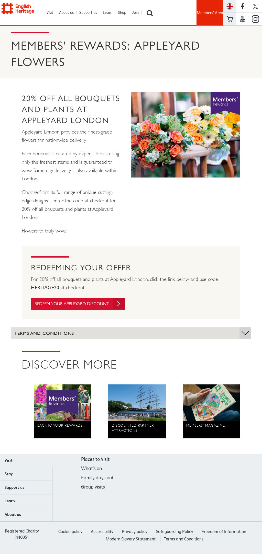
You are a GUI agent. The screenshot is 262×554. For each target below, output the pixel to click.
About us (69, 13)
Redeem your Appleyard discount (83, 303)
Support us (91, 13)
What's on (91, 469)
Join (138, 13)
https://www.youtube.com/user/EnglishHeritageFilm (242, 19)
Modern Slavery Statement (131, 539)
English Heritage (24, 12)
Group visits (93, 487)
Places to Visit (95, 459)
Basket (229, 19)
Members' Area (210, 13)
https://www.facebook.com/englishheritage (242, 6)
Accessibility (102, 531)
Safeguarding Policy (174, 531)
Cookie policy (70, 531)
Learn (110, 13)
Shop (125, 13)
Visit (52, 13)
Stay (9, 474)
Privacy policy (134, 531)
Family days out (97, 478)
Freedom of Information (224, 531)
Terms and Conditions (183, 539)
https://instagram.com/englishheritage (255, 19)
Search (152, 13)
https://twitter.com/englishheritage (255, 6)
